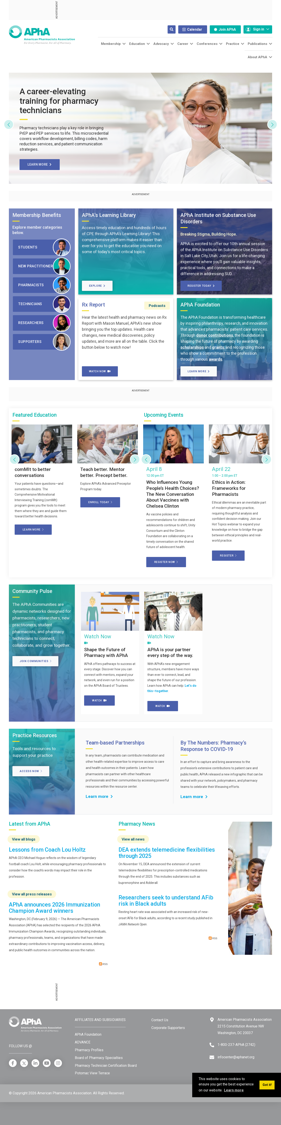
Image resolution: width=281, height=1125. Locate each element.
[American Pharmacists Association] (42, 34)
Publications (257, 44)
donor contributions (214, 335)
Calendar (192, 29)
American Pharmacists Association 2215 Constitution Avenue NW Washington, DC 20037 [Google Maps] (245, 1026)
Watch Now (100, 371)
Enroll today (100, 502)
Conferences (207, 44)
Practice (232, 44)
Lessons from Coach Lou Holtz (47, 850)
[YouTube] (47, 1063)
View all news (133, 839)
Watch (99, 700)
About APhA (257, 57)
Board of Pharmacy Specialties (99, 1058)
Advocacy (161, 44)
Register (228, 555)
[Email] (212, 1057)
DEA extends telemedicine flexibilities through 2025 (167, 853)
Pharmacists (44, 285)
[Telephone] (212, 1045)
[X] (24, 1063)
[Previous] (9, 124)
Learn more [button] (234, 1090)
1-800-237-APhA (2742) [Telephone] (236, 1045)
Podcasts (157, 305)
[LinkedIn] (35, 1063)
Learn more (40, 164)
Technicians (44, 304)
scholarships (192, 347)
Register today (201, 285)
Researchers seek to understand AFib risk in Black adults (166, 900)
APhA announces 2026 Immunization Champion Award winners (54, 907)
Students (44, 247)
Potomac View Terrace (92, 1073)
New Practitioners (44, 266)
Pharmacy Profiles (89, 1050)
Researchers (44, 323)
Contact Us (159, 1020)
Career (182, 44)
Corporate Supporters (168, 1028)
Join (225, 29)
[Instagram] (58, 1063)
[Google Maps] (212, 1020)
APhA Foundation (88, 1034)
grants (218, 347)
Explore (97, 285)
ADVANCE (82, 1042)
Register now (166, 562)
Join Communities (35, 661)
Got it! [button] (267, 1085)
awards (215, 359)
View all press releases (32, 894)
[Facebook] (13, 1063)
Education (137, 44)
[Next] (272, 124)
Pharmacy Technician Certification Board (106, 1065)
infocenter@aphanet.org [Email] (236, 1057)
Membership (111, 44)
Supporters (44, 342)
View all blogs (23, 839)
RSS (103, 963)
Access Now (31, 771)
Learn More (199, 371)
